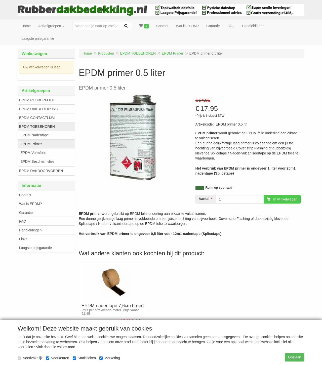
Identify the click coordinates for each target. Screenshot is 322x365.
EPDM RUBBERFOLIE (37, 100)
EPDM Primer (31, 144)
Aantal (204, 198)
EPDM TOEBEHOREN (37, 127)
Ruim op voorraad (219, 187)
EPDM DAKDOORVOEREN (41, 171)
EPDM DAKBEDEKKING (38, 109)
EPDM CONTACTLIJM (37, 118)
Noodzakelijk (30, 358)
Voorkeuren (57, 358)
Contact (25, 195)
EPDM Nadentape (34, 135)
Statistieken (84, 358)
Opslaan (294, 357)
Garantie (26, 213)
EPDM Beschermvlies (37, 161)
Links (23, 239)
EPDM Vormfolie (33, 153)
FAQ (22, 221)
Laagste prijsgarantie (35, 248)
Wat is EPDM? (30, 204)
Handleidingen (30, 230)
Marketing (109, 358)
